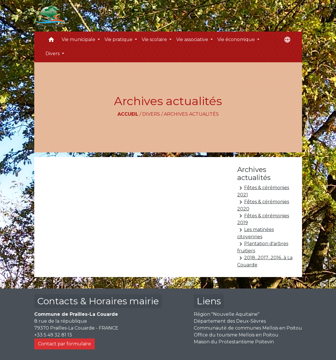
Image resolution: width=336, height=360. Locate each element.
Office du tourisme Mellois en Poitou (236, 335)
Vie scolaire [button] (155, 39)
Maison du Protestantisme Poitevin (234, 341)
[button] (51, 41)
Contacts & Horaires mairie (98, 301)
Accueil (127, 114)
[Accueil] (50, 16)
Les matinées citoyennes (255, 233)
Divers (151, 114)
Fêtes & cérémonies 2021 (263, 191)
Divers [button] (53, 53)
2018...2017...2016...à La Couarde (265, 261)
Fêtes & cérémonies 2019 (263, 218)
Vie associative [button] (192, 39)
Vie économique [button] (236, 39)
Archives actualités (191, 114)
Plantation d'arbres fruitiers (262, 247)
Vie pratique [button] (119, 39)
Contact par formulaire (64, 344)
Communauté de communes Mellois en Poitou (248, 328)
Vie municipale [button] (79, 39)
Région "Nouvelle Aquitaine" (226, 314)
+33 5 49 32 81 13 (53, 335)
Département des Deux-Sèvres (230, 321)
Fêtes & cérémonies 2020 (263, 205)
